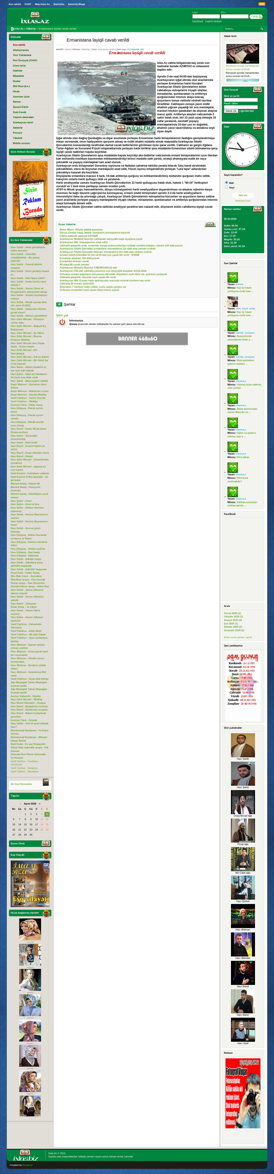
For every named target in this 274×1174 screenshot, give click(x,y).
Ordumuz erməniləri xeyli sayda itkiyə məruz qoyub (89, 290)
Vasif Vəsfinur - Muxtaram (25, 771)
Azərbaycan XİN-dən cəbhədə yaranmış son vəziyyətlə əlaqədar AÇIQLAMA (103, 271)
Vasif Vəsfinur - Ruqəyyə (24, 768)
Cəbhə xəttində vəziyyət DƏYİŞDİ (79, 236)
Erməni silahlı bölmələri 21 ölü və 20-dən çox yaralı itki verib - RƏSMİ (99, 255)
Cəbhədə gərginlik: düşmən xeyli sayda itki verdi (88, 277)
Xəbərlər (85, 49)
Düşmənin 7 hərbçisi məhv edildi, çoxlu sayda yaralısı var (93, 287)
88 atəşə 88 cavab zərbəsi (74, 264)
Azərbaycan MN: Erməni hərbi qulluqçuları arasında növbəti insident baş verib (105, 280)
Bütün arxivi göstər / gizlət (238, 637)
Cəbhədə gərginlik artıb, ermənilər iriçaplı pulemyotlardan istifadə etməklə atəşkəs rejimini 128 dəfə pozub (121, 245)
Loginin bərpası (213, 21)
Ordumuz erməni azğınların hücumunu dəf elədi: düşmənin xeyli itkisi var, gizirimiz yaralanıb (113, 274)
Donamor (28, 1165)
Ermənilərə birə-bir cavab (74, 261)
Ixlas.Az (52, 1153)
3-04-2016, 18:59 (106, 49)
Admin (67, 49)
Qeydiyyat (197, 21)
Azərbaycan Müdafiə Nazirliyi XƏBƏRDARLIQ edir (88, 267)
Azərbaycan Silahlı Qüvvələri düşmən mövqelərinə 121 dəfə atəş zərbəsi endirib (106, 252)
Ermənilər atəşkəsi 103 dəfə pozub (79, 258)
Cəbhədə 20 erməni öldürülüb (77, 283)
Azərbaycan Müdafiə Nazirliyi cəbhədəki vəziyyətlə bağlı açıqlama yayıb (101, 239)
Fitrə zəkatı (243, 457)
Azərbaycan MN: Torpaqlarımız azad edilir (84, 242)
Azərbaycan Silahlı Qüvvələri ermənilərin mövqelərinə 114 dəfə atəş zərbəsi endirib (107, 248)
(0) (128, 49)
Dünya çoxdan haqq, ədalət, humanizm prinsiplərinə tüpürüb (95, 232)
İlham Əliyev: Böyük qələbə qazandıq (81, 229)
